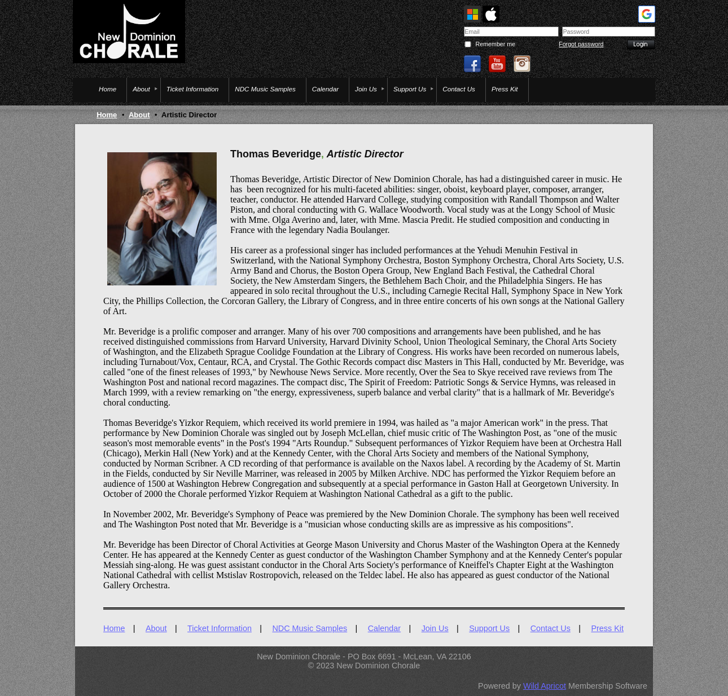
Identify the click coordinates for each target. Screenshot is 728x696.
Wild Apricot (544, 685)
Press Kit (607, 628)
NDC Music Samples (309, 628)
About (139, 115)
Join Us (435, 628)
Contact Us (550, 628)
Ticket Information (219, 628)
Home (107, 115)
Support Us (489, 628)
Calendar (384, 628)
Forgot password (581, 44)
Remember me (495, 44)
